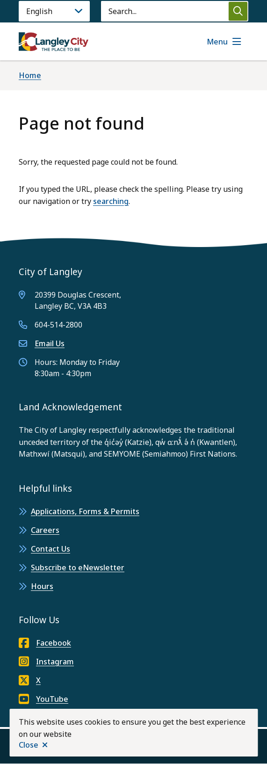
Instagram (46, 661)
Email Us (50, 343)
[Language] (54, 11)
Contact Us (50, 549)
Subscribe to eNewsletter (77, 567)
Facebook (45, 643)
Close (28, 745)
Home (30, 75)
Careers (45, 530)
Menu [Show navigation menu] (217, 41)
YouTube (43, 699)
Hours (42, 586)
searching (111, 201)
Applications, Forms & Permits (85, 511)
